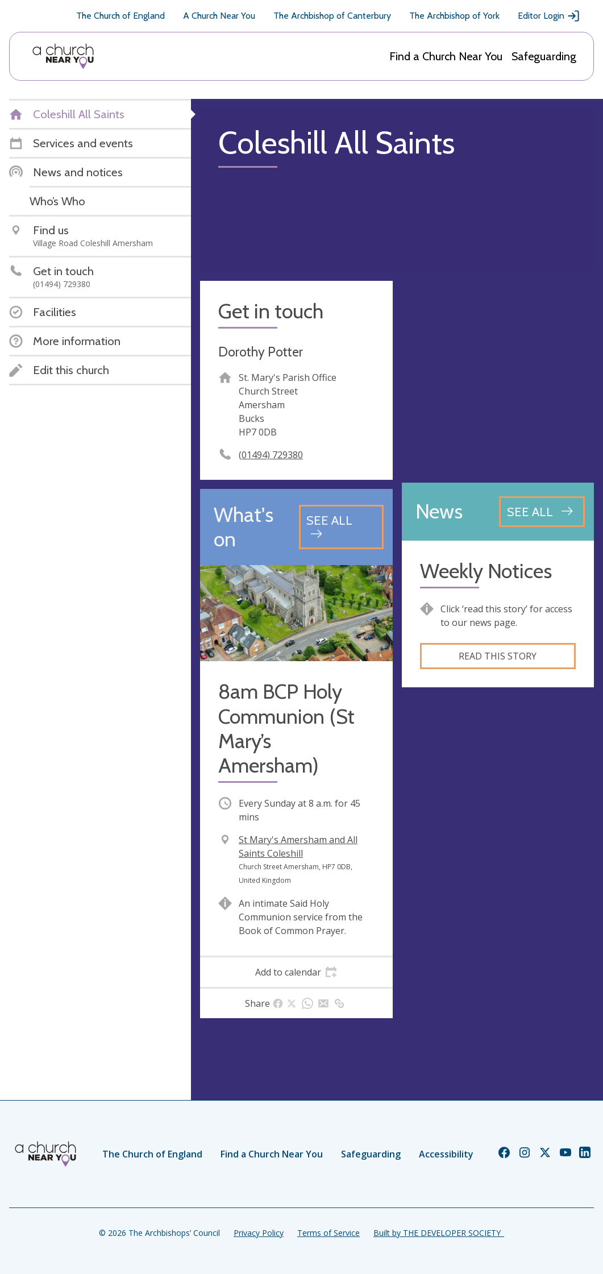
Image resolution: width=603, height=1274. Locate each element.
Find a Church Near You (445, 56)
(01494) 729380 (271, 455)
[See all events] (341, 527)
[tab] (296, 972)
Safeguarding (543, 56)
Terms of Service (328, 1232)
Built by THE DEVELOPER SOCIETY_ (438, 1232)
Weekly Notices (486, 571)
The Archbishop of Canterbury (332, 15)
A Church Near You (219, 15)
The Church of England (120, 15)
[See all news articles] (542, 511)
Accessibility (446, 1154)
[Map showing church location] (498, 377)
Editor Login (549, 16)
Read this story (498, 656)
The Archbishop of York (454, 15)
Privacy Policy (259, 1232)
